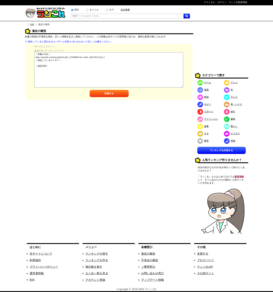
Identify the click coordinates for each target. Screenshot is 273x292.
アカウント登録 (95, 279)
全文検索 (125, 9)
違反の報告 (148, 253)
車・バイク (233, 104)
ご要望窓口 (148, 266)
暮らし (231, 126)
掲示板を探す (93, 266)
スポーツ (205, 111)
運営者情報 (37, 273)
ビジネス (232, 133)
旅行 (229, 111)
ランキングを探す (96, 253)
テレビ (231, 97)
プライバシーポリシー (44, 266)
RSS (32, 279)
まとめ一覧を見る (96, 273)
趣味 (229, 119)
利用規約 (35, 260)
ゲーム (204, 82)
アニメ (231, 82)
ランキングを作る (96, 260)
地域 (229, 140)
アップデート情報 (152, 279)
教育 (203, 140)
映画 (203, 97)
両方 (76, 9)
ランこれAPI (205, 266)
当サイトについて (41, 253)
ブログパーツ (205, 260)
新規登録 (239, 176)
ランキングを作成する (221, 150)
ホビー (204, 104)
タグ (111, 9)
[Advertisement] (221, 51)
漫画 (203, 89)
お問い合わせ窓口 (152, 273)
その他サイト (205, 273)
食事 (203, 126)
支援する (202, 253)
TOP (32, 24)
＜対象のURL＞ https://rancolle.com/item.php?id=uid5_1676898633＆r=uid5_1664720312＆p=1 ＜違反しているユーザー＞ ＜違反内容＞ (108, 70)
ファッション (207, 119)
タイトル (94, 9)
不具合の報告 (149, 260)
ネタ (203, 133)
